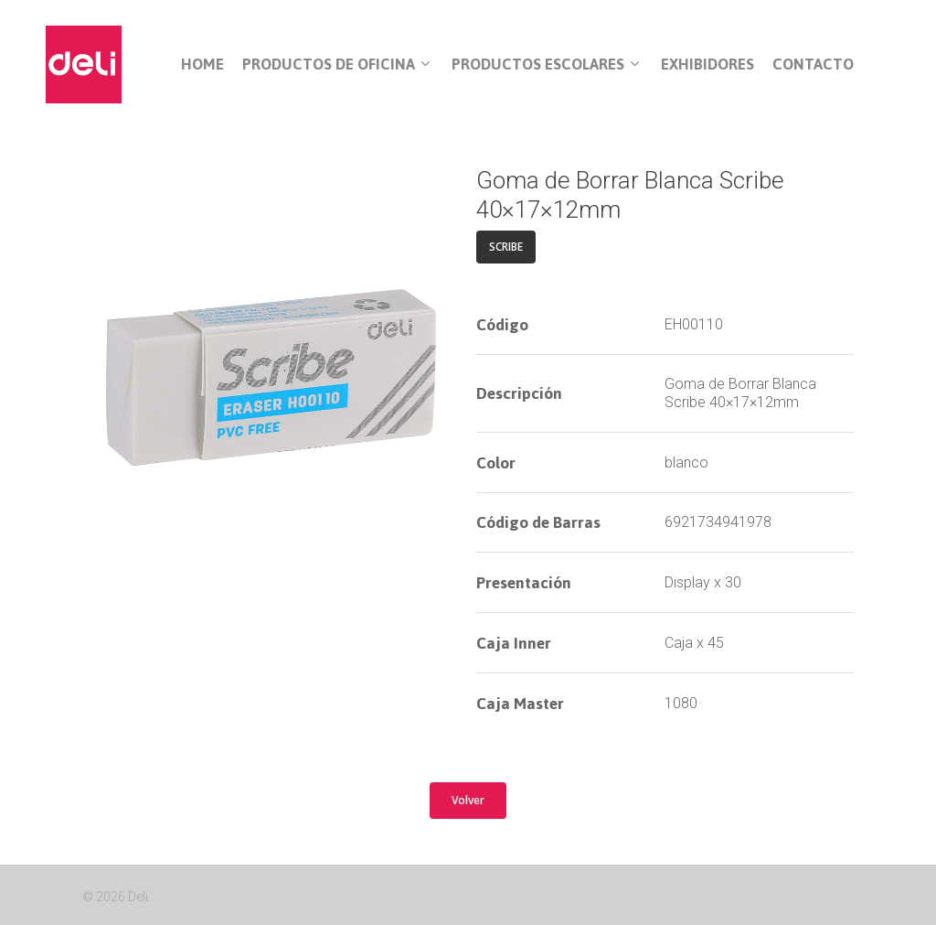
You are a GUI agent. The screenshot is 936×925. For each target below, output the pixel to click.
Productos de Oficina (336, 65)
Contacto (813, 64)
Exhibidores (707, 64)
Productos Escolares (545, 65)
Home (202, 64)
